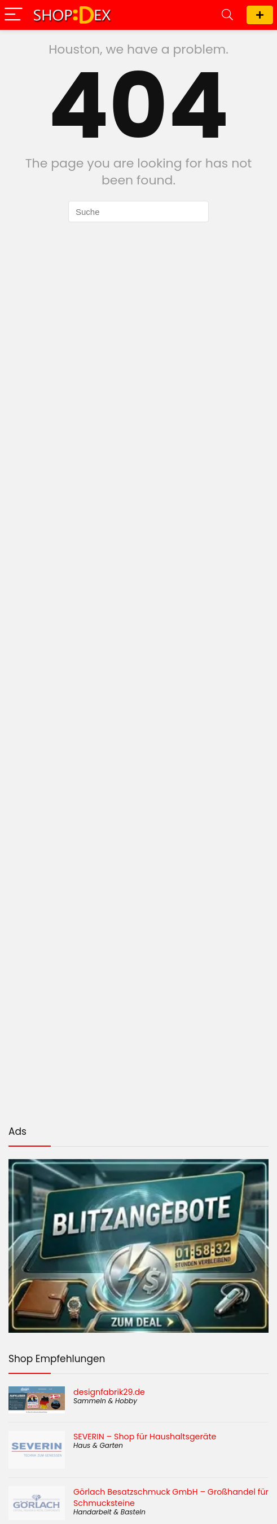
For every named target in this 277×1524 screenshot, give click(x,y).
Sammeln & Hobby (105, 1401)
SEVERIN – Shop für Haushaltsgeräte (144, 1436)
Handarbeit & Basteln (109, 1512)
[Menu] (13, 15)
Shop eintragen (259, 15)
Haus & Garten (98, 1445)
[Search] (227, 15)
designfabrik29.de (109, 1392)
